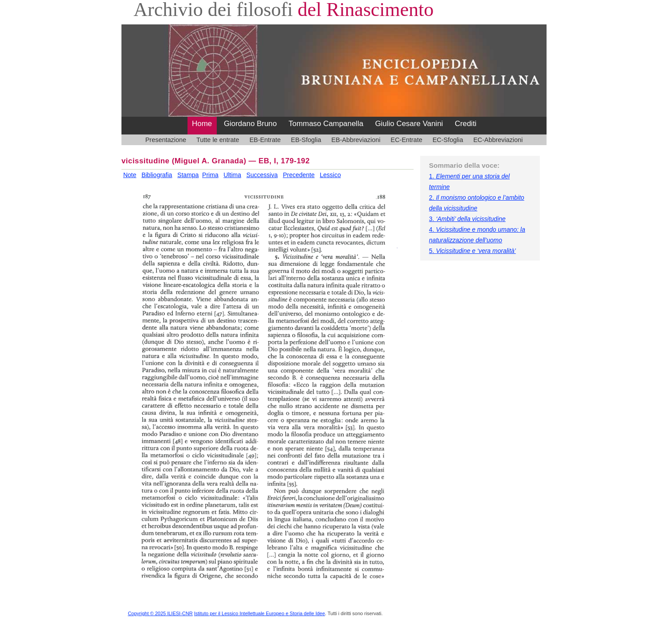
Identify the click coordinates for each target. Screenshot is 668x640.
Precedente (299, 174)
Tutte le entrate (217, 139)
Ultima (232, 174)
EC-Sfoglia (448, 139)
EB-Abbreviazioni (356, 139)
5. (472, 250)
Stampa (188, 174)
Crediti (466, 123)
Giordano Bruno (250, 123)
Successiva (262, 174)
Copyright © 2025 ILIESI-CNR (160, 613)
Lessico (330, 174)
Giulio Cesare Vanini (409, 123)
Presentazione (165, 139)
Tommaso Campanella (326, 123)
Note (130, 174)
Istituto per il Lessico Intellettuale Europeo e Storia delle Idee (259, 613)
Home (202, 123)
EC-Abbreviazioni (498, 139)
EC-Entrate (406, 139)
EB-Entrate (265, 139)
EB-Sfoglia (306, 139)
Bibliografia (156, 174)
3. (467, 218)
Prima (210, 174)
